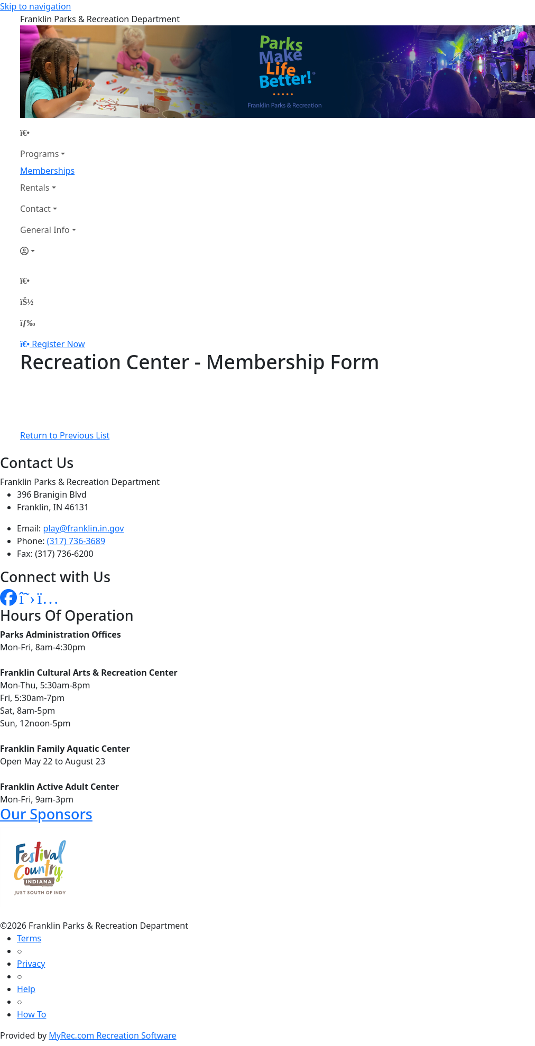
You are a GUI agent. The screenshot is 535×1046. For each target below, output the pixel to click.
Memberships (47, 170)
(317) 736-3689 (76, 541)
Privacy (31, 963)
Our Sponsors (46, 814)
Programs (39, 154)
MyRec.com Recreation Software (112, 1035)
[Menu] (27, 322)
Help (26, 989)
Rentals (34, 187)
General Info (45, 230)
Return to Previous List (64, 435)
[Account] (48, 251)
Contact (35, 208)
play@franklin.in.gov (83, 528)
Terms (29, 938)
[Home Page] (48, 132)
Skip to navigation (35, 6)
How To (31, 1014)
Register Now (58, 344)
